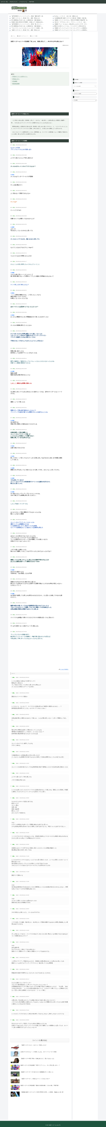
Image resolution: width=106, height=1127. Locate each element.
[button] (95, 86)
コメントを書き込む (39, 1040)
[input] (85, 86)
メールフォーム (23, 1)
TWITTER (31, 1)
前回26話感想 (16, 83)
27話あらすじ (16, 79)
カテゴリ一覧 (4, 1)
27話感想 (14, 81)
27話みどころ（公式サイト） (20, 76)
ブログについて (13, 1)
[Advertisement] (39, 100)
